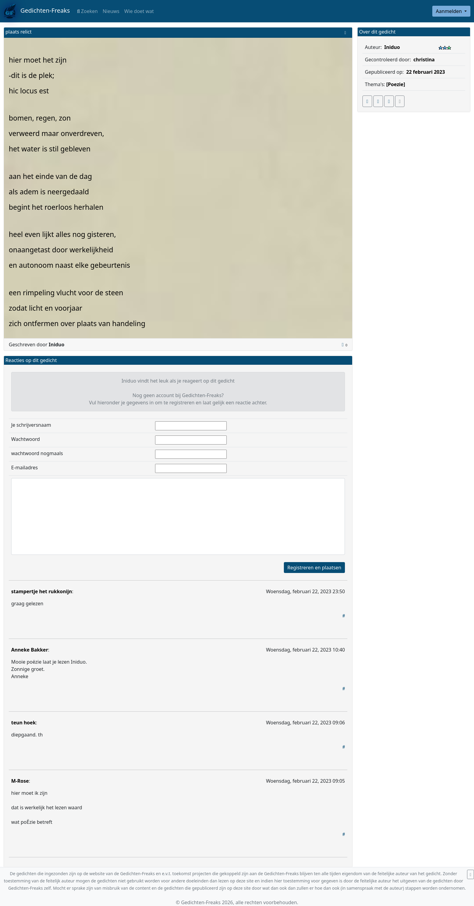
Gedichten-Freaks (37, 11)
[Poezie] (395, 84)
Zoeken (87, 11)
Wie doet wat (139, 11)
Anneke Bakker (29, 649)
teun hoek (23, 722)
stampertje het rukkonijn (41, 591)
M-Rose (20, 781)
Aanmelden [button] (449, 11)
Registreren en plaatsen (314, 567)
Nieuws (110, 11)
